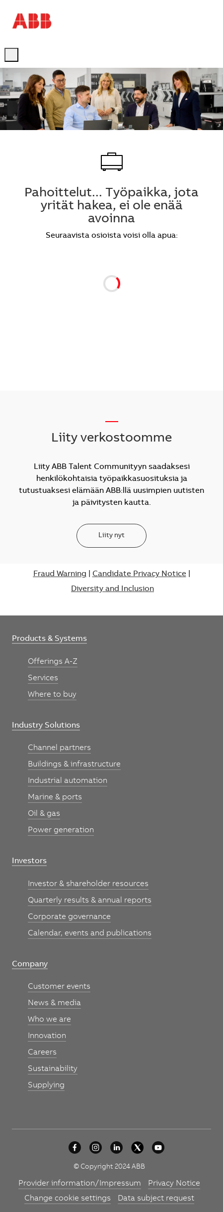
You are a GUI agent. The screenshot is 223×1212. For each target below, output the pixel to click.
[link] (49, 639)
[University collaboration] (75, 1147)
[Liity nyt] (111, 536)
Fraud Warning (59, 574)
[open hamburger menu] (11, 55)
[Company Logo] (31, 21)
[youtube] (158, 1147)
